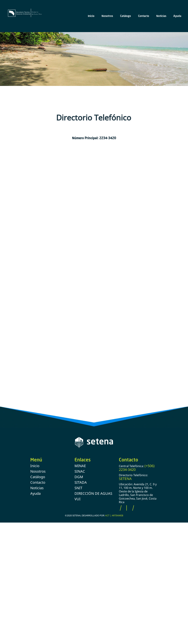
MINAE (80, 465)
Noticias (161, 15)
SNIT (78, 487)
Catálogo (125, 15)
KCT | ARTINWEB (114, 515)
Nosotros (107, 15)
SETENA (125, 478)
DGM (78, 476)
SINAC (79, 471)
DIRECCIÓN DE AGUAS (93, 493)
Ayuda (177, 15)
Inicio (91, 15)
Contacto (143, 15)
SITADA (80, 482)
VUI (77, 499)
